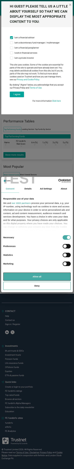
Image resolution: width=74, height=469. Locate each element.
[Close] (70, 5)
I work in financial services (25, 52)
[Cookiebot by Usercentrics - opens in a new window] (58, 181)
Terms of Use (36, 88)
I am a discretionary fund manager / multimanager (37, 42)
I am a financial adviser (24, 37)
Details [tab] (28, 188)
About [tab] (64, 188)
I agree (16, 94)
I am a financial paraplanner (26, 47)
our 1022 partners (21, 203)
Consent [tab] (10, 188)
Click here (56, 101)
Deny (37, 286)
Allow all (37, 276)
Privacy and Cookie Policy (28, 79)
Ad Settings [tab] (46, 188)
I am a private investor (24, 58)
